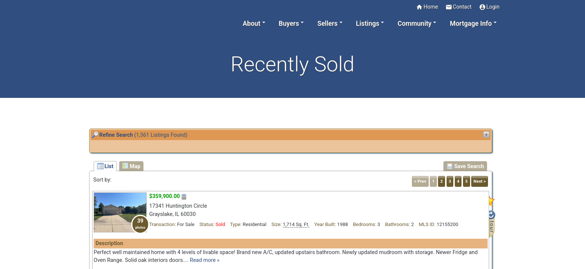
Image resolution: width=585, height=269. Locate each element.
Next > (479, 181)
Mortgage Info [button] (471, 23)
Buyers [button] (289, 23)
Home (427, 7)
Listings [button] (367, 23)
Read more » (205, 260)
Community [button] (415, 23)
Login (489, 7)
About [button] (251, 23)
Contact (458, 7)
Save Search (465, 166)
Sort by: (102, 180)
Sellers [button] (327, 23)
